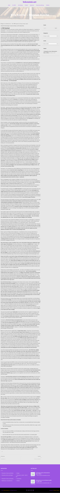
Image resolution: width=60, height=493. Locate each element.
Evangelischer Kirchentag (18, 23)
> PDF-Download (5, 28)
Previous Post (11, 457)
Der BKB (14, 5)
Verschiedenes (19, 478)
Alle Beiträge (20, 5)
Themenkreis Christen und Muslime (7, 473)
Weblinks (47, 5)
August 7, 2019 (4, 23)
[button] (58, 1)
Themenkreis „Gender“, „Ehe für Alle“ (21, 476)
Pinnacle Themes (56, 490)
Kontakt (26, 5)
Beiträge (18, 473)
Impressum (32, 5)
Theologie (23, 23)
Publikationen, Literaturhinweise (7, 480)
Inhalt (9, 5)
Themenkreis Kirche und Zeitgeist (7, 475)
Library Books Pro (6, 490)
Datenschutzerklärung (40, 5)
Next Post (31, 457)
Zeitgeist (27, 23)
